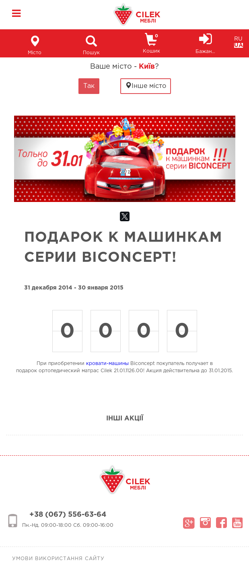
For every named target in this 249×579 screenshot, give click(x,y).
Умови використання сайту (58, 559)
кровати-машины (107, 363)
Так (89, 86)
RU (238, 39)
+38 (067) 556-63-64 (67, 515)
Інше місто (145, 85)
